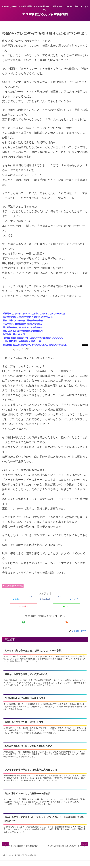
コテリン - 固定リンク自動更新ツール (85, 345)
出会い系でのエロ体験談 (13, 586)
